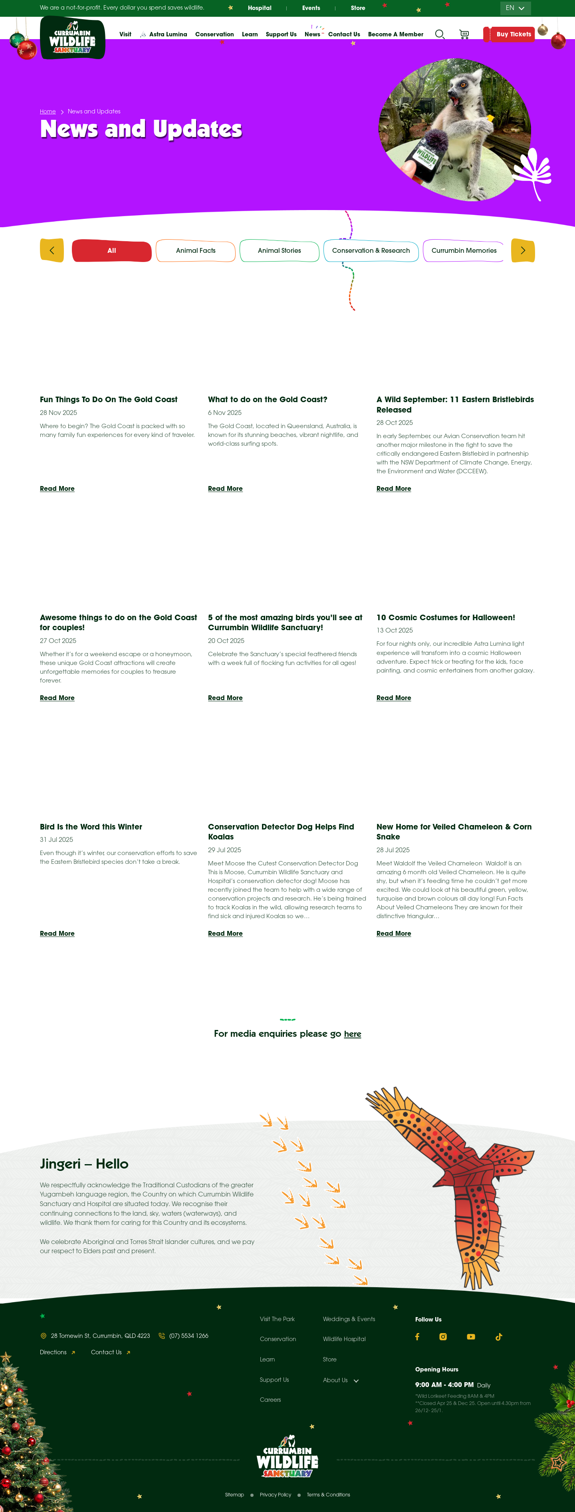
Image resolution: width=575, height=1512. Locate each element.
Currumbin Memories (466, 251)
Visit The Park (277, 1319)
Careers (270, 1400)
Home (48, 112)
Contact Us (344, 34)
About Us (335, 1380)
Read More (57, 490)
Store (359, 8)
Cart (464, 34)
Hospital (258, 8)
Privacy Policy (275, 1495)
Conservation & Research (371, 251)
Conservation (278, 1339)
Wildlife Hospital (344, 1339)
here (352, 1039)
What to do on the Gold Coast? (273, 401)
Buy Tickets (514, 34)
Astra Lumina (168, 34)
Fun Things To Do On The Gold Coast (115, 401)
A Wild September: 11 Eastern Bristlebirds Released (437, 406)
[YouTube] (471, 1336)
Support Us (274, 1380)
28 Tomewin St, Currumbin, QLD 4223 (100, 1336)
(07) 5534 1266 (188, 1336)
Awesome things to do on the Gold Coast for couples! (110, 625)
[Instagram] (443, 1336)
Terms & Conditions (328, 1495)
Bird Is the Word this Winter (94, 831)
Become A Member (395, 34)
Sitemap (234, 1495)
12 (331, 987)
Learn (267, 1360)
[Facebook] (417, 1337)
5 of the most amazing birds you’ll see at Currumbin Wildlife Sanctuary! (285, 625)
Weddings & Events (349, 1319)
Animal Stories (279, 251)
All (111, 251)
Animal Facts (196, 251)
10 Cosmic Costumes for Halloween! (452, 620)
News (312, 34)
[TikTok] (499, 1337)
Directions (53, 1352)
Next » (371, 987)
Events (311, 8)
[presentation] (52, 252)
